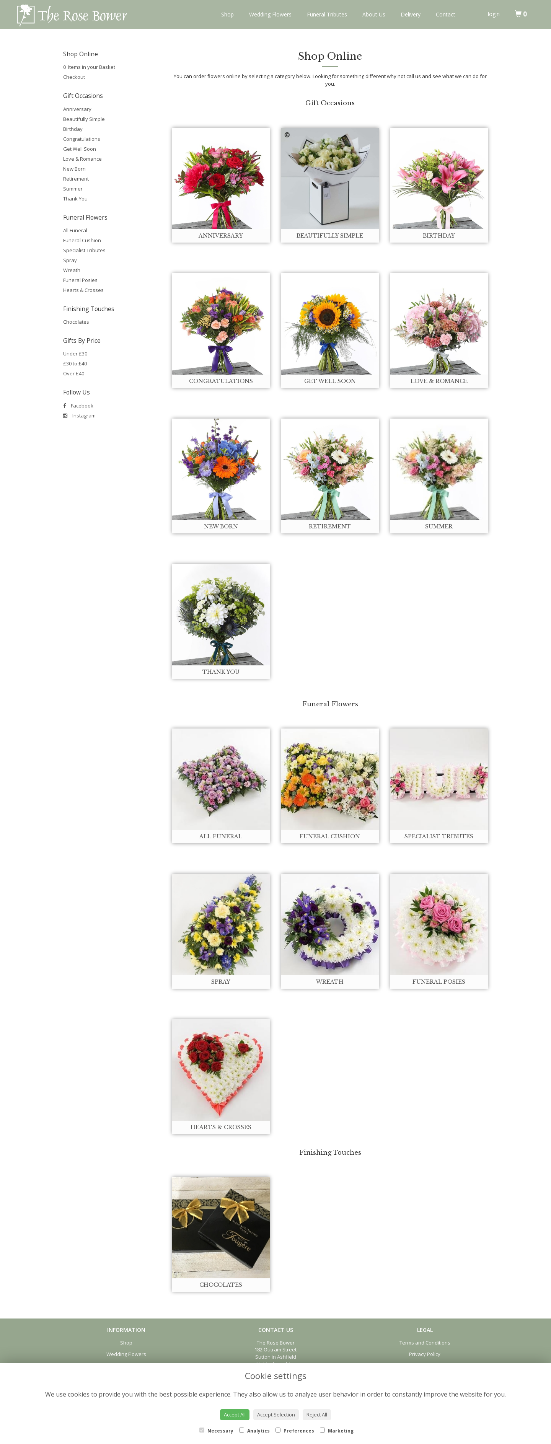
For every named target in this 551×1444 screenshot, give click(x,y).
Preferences (295, 1431)
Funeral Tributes (327, 14)
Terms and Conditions (424, 1342)
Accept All (235, 1414)
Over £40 (73, 373)
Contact (445, 14)
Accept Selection (276, 1414)
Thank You (75, 198)
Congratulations (81, 138)
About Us (373, 14)
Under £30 (75, 353)
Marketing (337, 1431)
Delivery (411, 14)
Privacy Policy (424, 1354)
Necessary (216, 1431)
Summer (73, 188)
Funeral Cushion (82, 240)
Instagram (79, 415)
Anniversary (77, 109)
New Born (74, 168)
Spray (70, 260)
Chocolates (76, 321)
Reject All (316, 1414)
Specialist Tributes (84, 250)
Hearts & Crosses (83, 290)
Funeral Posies (80, 280)
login (494, 14)
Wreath (71, 270)
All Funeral (75, 230)
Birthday (73, 128)
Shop (227, 14)
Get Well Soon (79, 148)
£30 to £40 (75, 363)
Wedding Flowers (270, 14)
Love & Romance (82, 158)
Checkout (74, 76)
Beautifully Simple (84, 119)
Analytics (254, 1431)
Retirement (76, 178)
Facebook (78, 405)
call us (413, 76)
